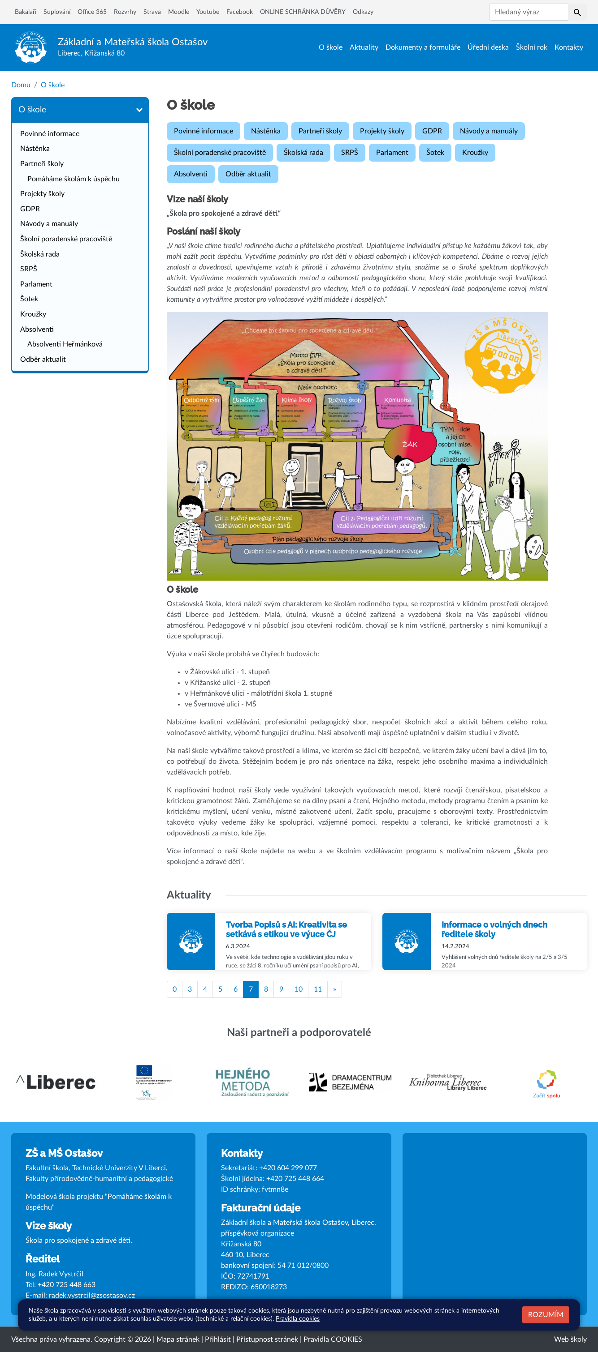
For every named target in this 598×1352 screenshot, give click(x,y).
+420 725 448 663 (66, 1284)
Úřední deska (488, 47)
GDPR (30, 209)
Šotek (29, 299)
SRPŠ (28, 269)
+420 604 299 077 (288, 1168)
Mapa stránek (177, 1339)
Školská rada (40, 254)
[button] (577, 12)
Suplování (56, 12)
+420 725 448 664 (295, 1178)
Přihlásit (218, 1339)
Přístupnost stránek (267, 1339)
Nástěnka (35, 148)
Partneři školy (42, 163)
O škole (330, 47)
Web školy (570, 1339)
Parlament (36, 284)
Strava (152, 12)
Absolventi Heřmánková (65, 344)
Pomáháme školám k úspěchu (73, 179)
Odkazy (363, 12)
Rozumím (545, 1314)
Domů (20, 85)
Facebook (239, 12)
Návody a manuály (49, 223)
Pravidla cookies (298, 1318)
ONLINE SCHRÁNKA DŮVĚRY (303, 12)
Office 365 (92, 12)
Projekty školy (42, 193)
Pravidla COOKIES (332, 1339)
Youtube (207, 12)
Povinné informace (49, 133)
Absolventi (37, 329)
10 (299, 989)
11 (318, 989)
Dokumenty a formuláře (423, 47)
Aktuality (364, 47)
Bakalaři (25, 12)
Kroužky (33, 314)
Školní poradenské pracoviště (66, 239)
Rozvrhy (125, 12)
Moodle (178, 12)
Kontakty (569, 47)
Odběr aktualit (43, 359)
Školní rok (531, 47)
